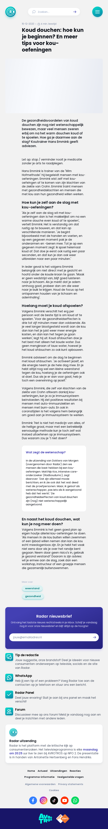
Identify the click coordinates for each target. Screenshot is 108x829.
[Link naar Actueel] (43, 771)
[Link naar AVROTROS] (45, 819)
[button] (75, 12)
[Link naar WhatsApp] (75, 800)
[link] (32, 588)
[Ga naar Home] (10, 12)
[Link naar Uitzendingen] (58, 771)
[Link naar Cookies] (54, 790)
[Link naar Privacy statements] (70, 784)
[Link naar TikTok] (54, 800)
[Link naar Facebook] (33, 800)
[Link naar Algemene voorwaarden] (40, 784)
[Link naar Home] (31, 771)
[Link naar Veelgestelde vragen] (70, 777)
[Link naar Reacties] (75, 771)
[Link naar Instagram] (44, 800)
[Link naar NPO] (63, 819)
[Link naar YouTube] (65, 800)
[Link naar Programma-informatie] (39, 777)
